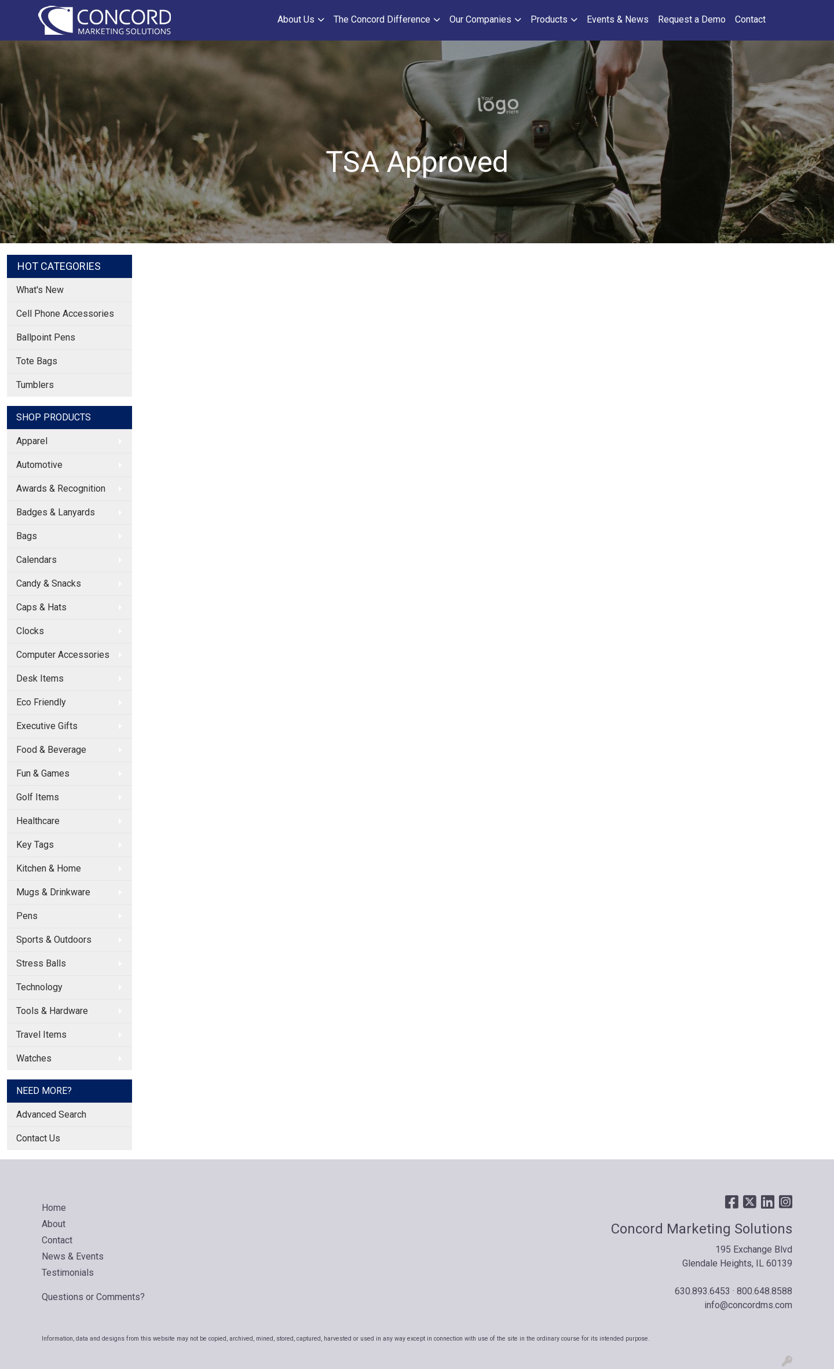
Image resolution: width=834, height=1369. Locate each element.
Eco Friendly (41, 702)
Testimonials (68, 1272)
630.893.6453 (702, 1291)
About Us (295, 19)
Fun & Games (43, 773)
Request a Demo (692, 19)
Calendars (36, 559)
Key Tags (35, 844)
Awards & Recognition (60, 488)
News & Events (73, 1256)
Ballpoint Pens (45, 337)
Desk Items (40, 678)
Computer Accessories (62, 654)
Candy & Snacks (48, 583)
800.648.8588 (764, 1291)
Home (54, 1207)
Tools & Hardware (52, 1010)
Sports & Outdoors (54, 939)
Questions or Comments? (93, 1296)
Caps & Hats (41, 607)
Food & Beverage (51, 749)
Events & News (618, 19)
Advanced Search (51, 1114)
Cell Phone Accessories (65, 313)
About (53, 1223)
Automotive (39, 464)
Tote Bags (36, 361)
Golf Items (37, 797)
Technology (39, 987)
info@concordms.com (748, 1305)
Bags (26, 535)
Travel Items (41, 1034)
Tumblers (35, 384)
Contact (750, 19)
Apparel (31, 440)
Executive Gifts (47, 725)
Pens (27, 915)
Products (549, 19)
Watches (34, 1058)
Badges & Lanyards (55, 512)
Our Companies (480, 19)
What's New (40, 289)
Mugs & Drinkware (53, 892)
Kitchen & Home (48, 868)
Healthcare (38, 820)
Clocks (30, 630)
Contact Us (38, 1138)
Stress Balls (41, 963)
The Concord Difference (382, 19)
